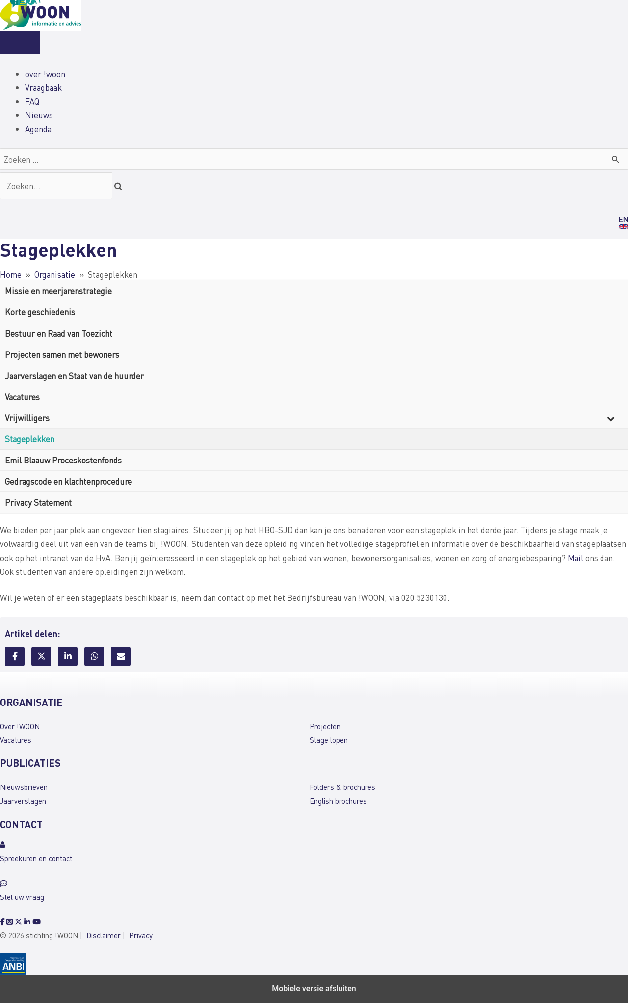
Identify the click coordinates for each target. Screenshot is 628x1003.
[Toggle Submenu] (611, 417)
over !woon (45, 73)
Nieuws (39, 114)
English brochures (338, 801)
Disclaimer (103, 935)
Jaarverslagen (23, 801)
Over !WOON (20, 726)
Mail (575, 557)
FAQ (32, 101)
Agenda (38, 128)
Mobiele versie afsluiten (314, 988)
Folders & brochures (342, 787)
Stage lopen (329, 740)
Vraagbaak (43, 87)
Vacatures (15, 740)
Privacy (141, 935)
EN (623, 219)
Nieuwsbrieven (24, 787)
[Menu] (20, 42)
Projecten (325, 726)
